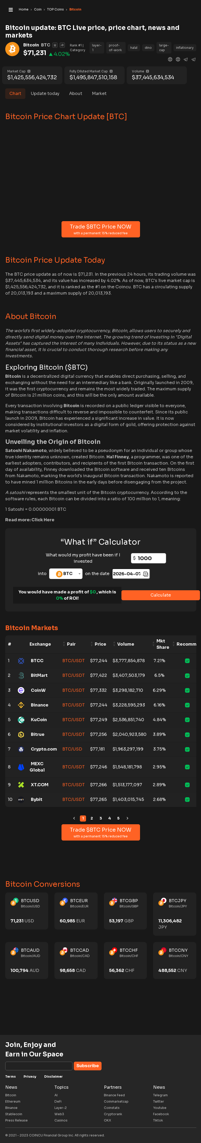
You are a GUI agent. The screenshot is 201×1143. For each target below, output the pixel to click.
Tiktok (158, 1120)
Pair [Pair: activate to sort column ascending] (71, 644)
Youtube (159, 1108)
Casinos (61, 1120)
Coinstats (112, 1108)
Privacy (30, 1076)
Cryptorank (113, 1114)
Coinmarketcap (116, 1101)
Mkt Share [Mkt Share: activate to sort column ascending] (163, 644)
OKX (107, 1120)
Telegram (160, 1095)
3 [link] (100, 818)
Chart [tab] (15, 93)
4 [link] (109, 818)
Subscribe (87, 1065)
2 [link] (92, 818)
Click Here (42, 520)
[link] (74, 818)
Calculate (160, 595)
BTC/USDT (73, 660)
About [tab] (75, 93)
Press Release (16, 1120)
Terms (10, 1076)
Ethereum (12, 1101)
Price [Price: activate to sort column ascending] (100, 644)
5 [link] (118, 818)
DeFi (58, 1101)
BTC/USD (72, 749)
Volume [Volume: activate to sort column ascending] (125, 644)
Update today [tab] (45, 93)
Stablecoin (13, 1114)
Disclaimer (53, 1076)
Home (24, 9)
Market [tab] (99, 93)
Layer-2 (60, 1108)
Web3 (59, 1114)
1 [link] (83, 818)
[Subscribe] (38, 1066)
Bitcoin (10, 1095)
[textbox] (65, 573)
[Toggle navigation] (10, 9)
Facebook (161, 1114)
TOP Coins (55, 9)
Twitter (158, 1101)
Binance (11, 1108)
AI (56, 1095)
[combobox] (65, 573)
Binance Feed (114, 1095)
